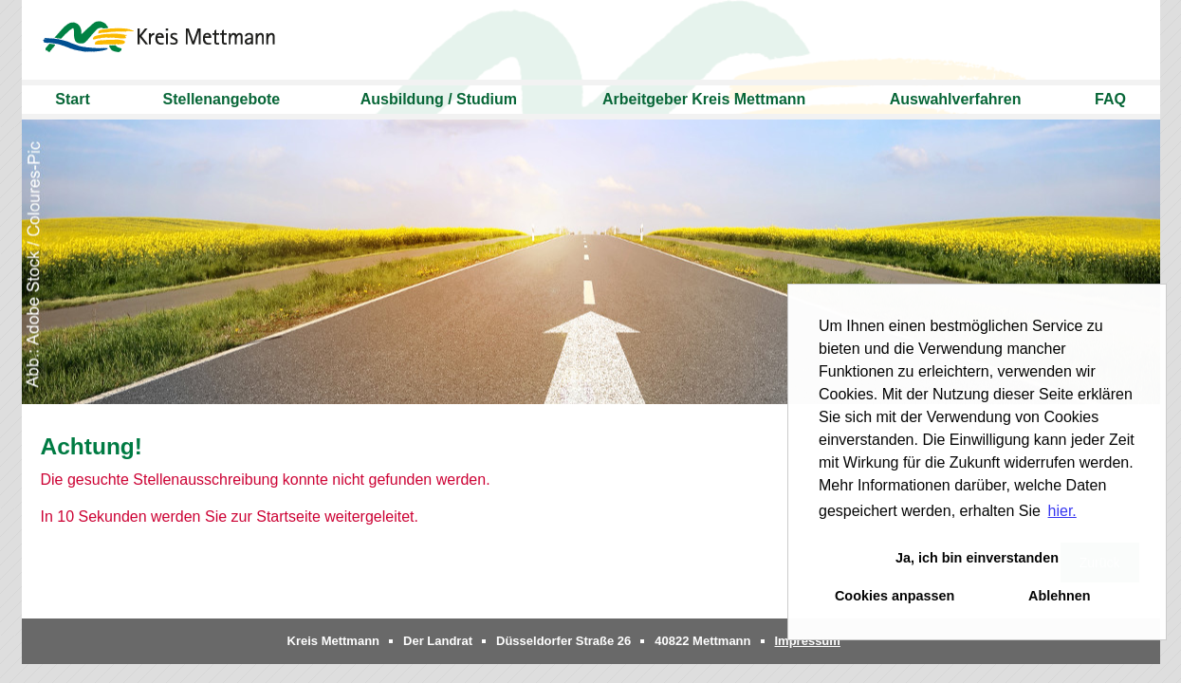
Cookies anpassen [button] (894, 595)
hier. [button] (1062, 511)
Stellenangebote (222, 99)
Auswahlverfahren (956, 99)
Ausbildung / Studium (438, 99)
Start (72, 99)
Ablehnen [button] (1059, 595)
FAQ (1110, 99)
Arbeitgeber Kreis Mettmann (703, 99)
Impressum (807, 641)
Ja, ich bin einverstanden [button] (977, 557)
